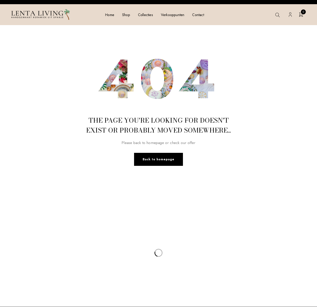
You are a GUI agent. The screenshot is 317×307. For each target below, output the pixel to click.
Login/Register (290, 14)
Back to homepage (158, 159)
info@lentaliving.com (43, 231)
